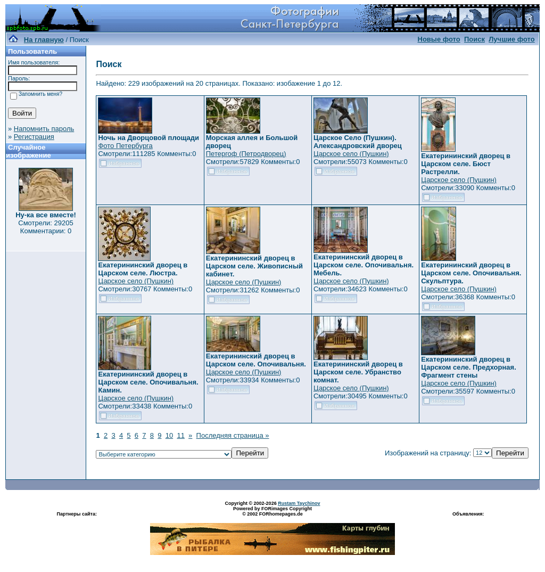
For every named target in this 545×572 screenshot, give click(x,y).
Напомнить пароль (44, 129)
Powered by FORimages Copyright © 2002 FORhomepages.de (272, 511)
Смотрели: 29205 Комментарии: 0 (45, 227)
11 (180, 435)
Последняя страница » (232, 435)
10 (169, 435)
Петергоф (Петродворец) (246, 154)
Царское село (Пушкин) (351, 154)
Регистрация (34, 137)
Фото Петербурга (125, 146)
